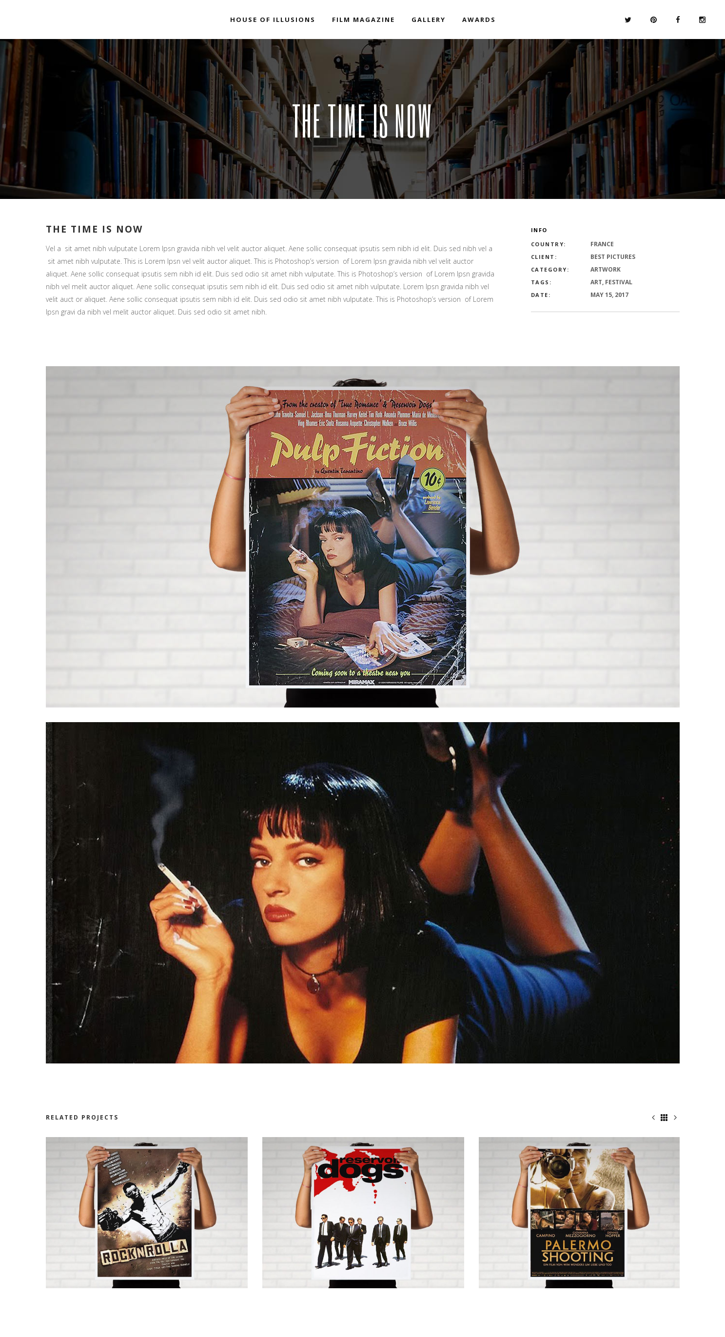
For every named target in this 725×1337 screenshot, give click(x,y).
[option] (147, 1213)
